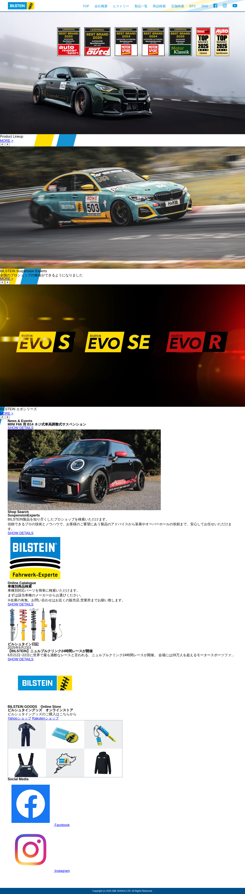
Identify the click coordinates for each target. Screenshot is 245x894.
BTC (192, 6)
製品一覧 (141, 6)
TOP (86, 6)
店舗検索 (177, 6)
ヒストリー (121, 6)
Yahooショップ (19, 718)
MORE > (6, 141)
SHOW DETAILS (20, 428)
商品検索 (159, 6)
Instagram (39, 871)
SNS (204, 6)
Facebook (39, 825)
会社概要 (101, 6)
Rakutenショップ (45, 718)
